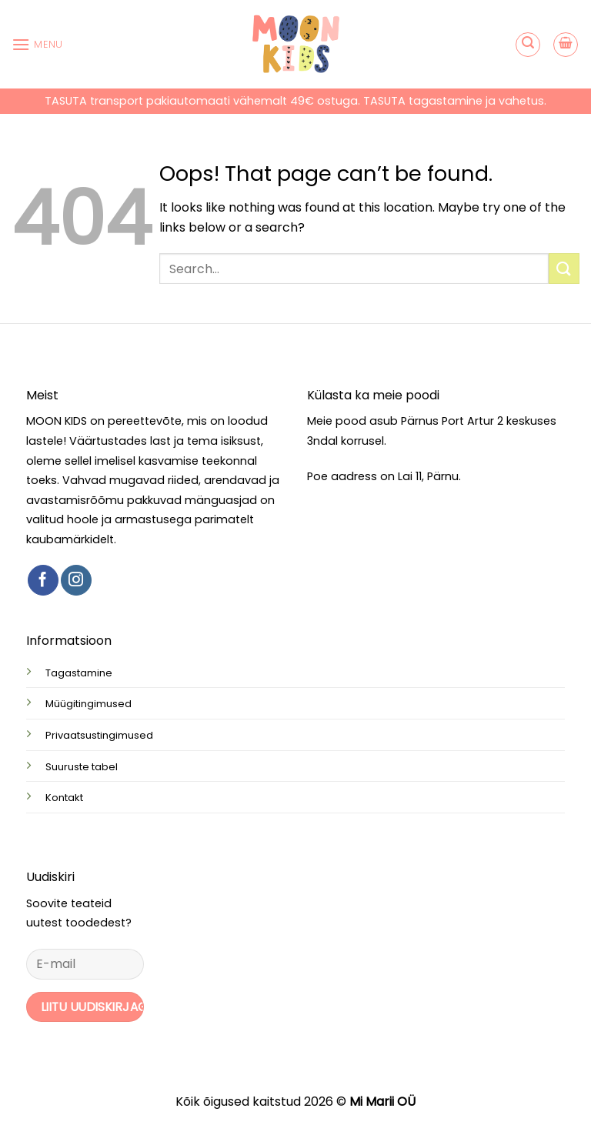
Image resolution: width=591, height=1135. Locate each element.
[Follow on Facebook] (43, 580)
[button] (37, 44)
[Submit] (564, 268)
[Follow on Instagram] (76, 580)
